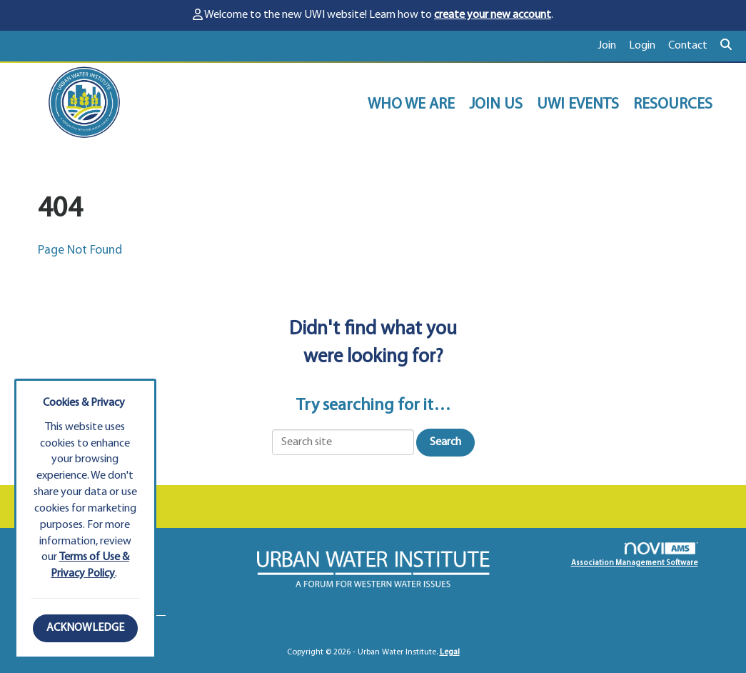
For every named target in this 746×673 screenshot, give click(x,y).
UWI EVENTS (578, 104)
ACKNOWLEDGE (85, 628)
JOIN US (496, 104)
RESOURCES (672, 104)
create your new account (492, 15)
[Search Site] (727, 46)
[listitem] (613, 46)
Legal (450, 652)
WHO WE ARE (411, 104)
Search (445, 442)
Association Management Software (634, 555)
